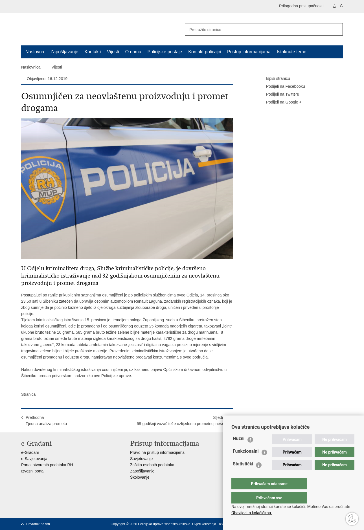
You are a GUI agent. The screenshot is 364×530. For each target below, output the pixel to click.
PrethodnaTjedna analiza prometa (46, 420)
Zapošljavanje (64, 51)
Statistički (243, 475)
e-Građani (30, 452)
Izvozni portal (32, 471)
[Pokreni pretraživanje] (336, 29)
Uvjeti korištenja (204, 524)
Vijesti (113, 51)
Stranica (28, 394)
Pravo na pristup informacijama (157, 452)
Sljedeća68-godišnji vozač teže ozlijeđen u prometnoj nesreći (182, 420)
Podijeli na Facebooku (281, 86)
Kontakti (92, 51)
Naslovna (34, 51)
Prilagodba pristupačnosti (301, 6)
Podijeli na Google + (280, 102)
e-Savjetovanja (34, 458)
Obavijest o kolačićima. (251, 513)
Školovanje (140, 477)
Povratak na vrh (38, 524)
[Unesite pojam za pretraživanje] (256, 29)
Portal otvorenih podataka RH (47, 465)
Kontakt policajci (204, 51)
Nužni (239, 449)
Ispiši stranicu (274, 78)
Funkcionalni (246, 462)
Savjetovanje (141, 458)
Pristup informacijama (249, 51)
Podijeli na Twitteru (278, 94)
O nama (133, 51)
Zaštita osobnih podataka (152, 465)
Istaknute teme (291, 51)
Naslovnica (30, 67)
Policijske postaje (165, 51)
